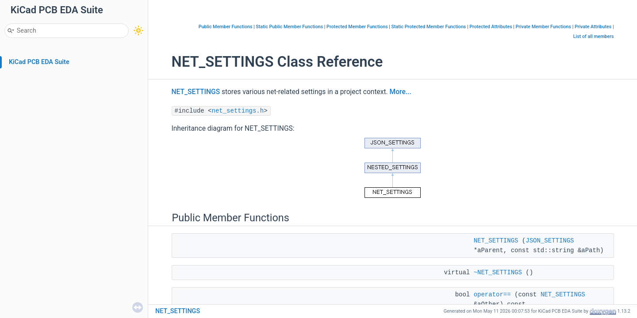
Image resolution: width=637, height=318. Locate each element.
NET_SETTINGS (196, 92)
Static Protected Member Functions (428, 27)
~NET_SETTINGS (498, 272)
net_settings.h (238, 110)
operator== (492, 294)
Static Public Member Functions (289, 27)
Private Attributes (593, 27)
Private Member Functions (543, 27)
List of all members (593, 36)
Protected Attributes (490, 27)
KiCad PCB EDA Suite (39, 62)
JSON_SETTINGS (550, 240)
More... (400, 92)
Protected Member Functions (357, 27)
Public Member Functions (226, 27)
